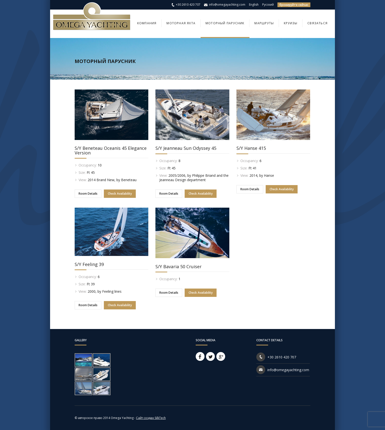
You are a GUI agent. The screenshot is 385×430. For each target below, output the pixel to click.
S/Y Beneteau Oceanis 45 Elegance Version (111, 150)
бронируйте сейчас (293, 5)
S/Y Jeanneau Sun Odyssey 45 (185, 148)
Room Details (88, 193)
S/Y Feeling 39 (89, 264)
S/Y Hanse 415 (251, 148)
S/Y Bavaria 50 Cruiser (178, 266)
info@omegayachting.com (227, 4)
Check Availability (120, 193)
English (254, 4)
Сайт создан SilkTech (151, 418)
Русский (268, 4)
